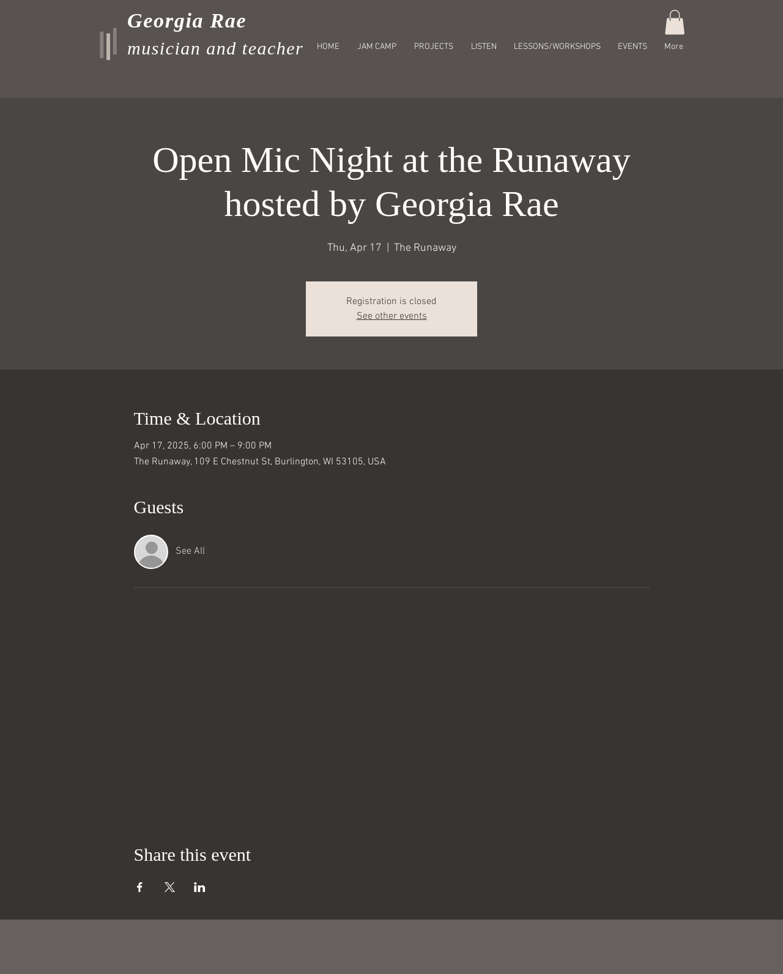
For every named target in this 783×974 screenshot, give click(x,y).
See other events (392, 316)
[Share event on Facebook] (140, 887)
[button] (674, 22)
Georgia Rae (187, 20)
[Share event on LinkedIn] (200, 887)
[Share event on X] (170, 887)
